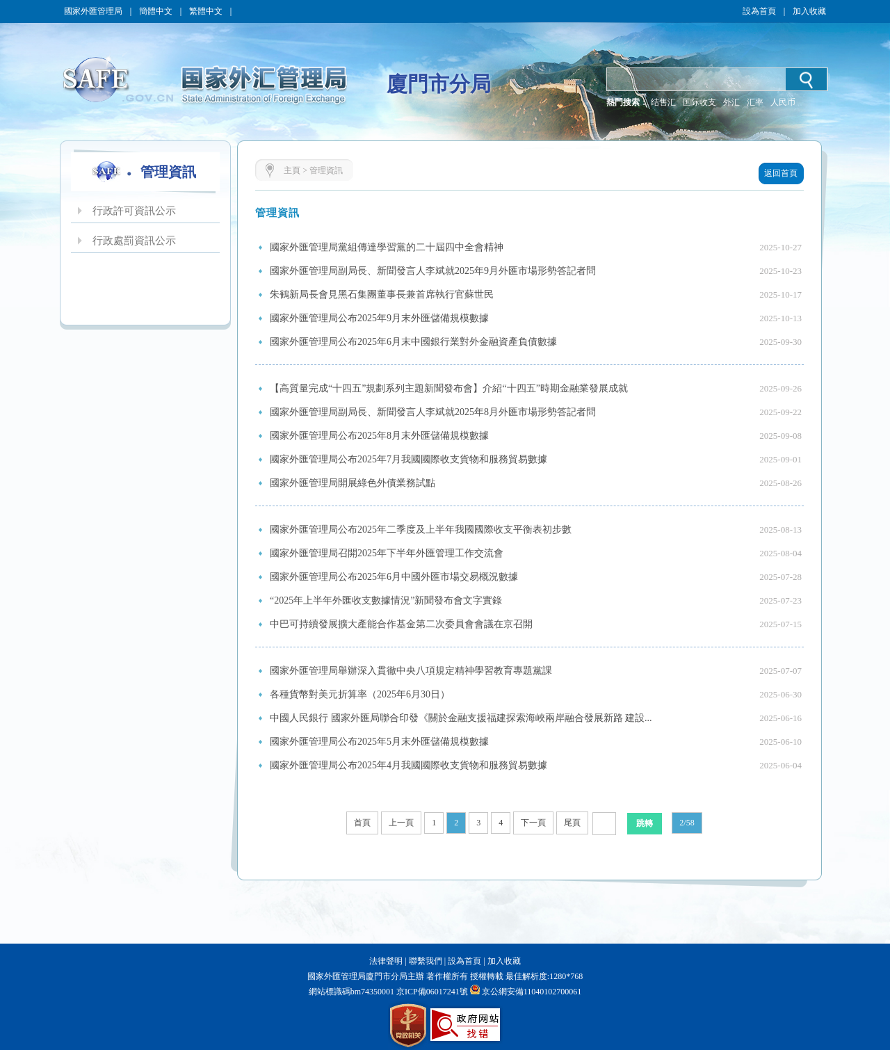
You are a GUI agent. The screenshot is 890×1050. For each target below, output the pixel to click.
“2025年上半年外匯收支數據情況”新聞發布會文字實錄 (386, 600)
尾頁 (572, 822)
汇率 (755, 102)
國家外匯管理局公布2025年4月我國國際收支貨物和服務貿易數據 (408, 765)
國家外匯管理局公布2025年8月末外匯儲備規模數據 (379, 435)
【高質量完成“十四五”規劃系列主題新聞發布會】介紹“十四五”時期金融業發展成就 (449, 388)
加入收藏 (809, 11)
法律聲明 (386, 961)
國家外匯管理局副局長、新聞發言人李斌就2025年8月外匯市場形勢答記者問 (433, 412)
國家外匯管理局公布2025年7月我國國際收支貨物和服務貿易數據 (408, 459)
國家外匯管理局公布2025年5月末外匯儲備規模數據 (379, 741)
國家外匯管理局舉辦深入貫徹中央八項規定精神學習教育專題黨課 (411, 670)
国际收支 (699, 102)
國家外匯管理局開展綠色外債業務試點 (352, 483)
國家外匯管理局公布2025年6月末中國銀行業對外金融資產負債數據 (413, 342)
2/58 (686, 822)
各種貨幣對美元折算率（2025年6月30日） (360, 694)
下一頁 (533, 822)
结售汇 (663, 102)
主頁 (292, 170)
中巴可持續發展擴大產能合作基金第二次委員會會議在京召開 (401, 624)
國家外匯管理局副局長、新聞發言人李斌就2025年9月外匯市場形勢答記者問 (433, 271)
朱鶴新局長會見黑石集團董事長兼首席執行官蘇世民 (382, 294)
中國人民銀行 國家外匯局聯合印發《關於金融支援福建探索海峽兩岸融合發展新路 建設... (461, 718)
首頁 (362, 822)
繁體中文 (205, 11)
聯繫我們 (425, 961)
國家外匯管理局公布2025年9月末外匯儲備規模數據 (379, 318)
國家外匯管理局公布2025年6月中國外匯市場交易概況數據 (394, 577)
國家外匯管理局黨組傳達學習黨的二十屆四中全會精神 (386, 247)
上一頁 (401, 822)
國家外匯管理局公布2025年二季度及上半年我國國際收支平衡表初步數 (421, 529)
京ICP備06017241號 (431, 991)
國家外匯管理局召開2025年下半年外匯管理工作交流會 (386, 553)
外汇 (731, 102)
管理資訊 (326, 170)
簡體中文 (155, 11)
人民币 (782, 102)
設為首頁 (759, 11)
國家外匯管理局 (93, 11)
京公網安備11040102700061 (532, 991)
